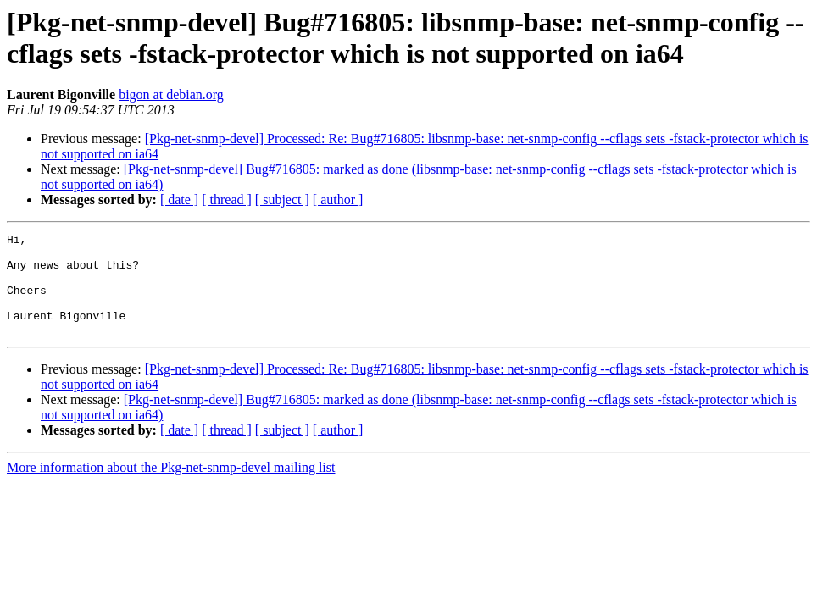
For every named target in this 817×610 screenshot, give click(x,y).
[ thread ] (227, 199)
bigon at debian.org (171, 94)
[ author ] (338, 199)
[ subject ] (282, 199)
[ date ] (179, 199)
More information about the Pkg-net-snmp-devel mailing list (171, 487)
